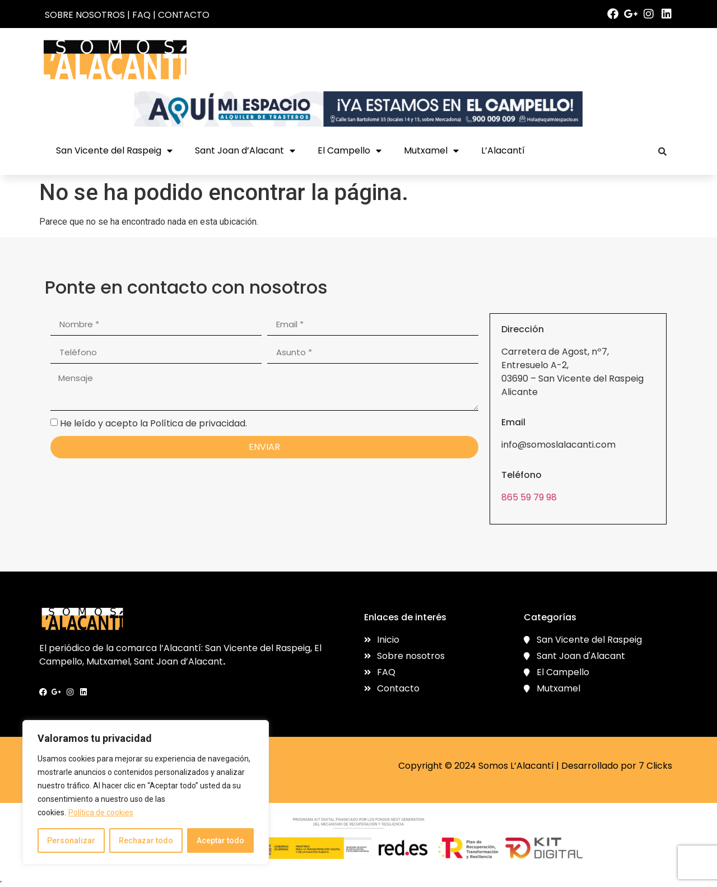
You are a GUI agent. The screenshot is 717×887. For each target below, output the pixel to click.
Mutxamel (431, 151)
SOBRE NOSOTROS (85, 14)
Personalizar (71, 840)
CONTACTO (183, 14)
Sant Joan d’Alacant (245, 151)
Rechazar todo (146, 840)
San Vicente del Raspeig (114, 151)
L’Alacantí (503, 150)
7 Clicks (655, 765)
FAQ (141, 14)
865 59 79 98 (529, 497)
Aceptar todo (220, 840)
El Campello (349, 151)
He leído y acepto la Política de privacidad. (153, 422)
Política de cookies (100, 812)
